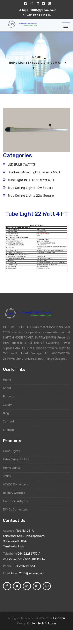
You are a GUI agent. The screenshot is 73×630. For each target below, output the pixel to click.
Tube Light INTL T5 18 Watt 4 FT (31, 180)
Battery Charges (16, 493)
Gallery (9, 405)
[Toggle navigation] (66, 26)
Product (10, 396)
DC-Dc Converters (17, 509)
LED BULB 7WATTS (21, 164)
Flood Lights (13, 451)
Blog (8, 413)
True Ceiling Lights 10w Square (30, 188)
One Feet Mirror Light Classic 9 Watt (34, 172)
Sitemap (10, 430)
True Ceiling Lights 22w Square (31, 195)
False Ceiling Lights (17, 459)
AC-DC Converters (17, 484)
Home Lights (13, 467)
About (9, 388)
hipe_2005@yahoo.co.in (27, 573)
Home (9, 379)
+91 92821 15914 (24, 566)
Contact (10, 421)
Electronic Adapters (18, 501)
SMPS (8, 476)
